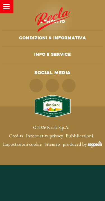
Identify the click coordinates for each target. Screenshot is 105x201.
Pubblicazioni (79, 136)
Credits (16, 136)
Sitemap (52, 144)
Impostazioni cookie (22, 144)
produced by (82, 144)
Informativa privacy (44, 136)
